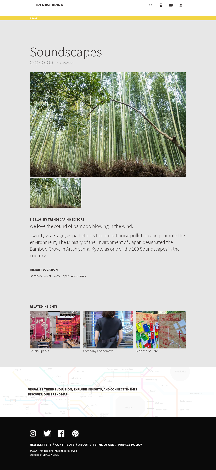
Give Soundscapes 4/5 (46, 62)
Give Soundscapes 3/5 (41, 62)
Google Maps (78, 276)
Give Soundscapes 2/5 (36, 62)
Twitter (47, 433)
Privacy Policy (130, 445)
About (83, 445)
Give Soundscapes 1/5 (31, 62)
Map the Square (147, 351)
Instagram (33, 433)
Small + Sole (51, 454)
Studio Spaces (39, 351)
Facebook (61, 433)
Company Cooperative (98, 351)
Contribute (65, 445)
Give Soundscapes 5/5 (51, 62)
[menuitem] (42, 445)
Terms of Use (103, 445)
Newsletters (40, 445)
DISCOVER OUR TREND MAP (48, 394)
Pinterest (75, 433)
